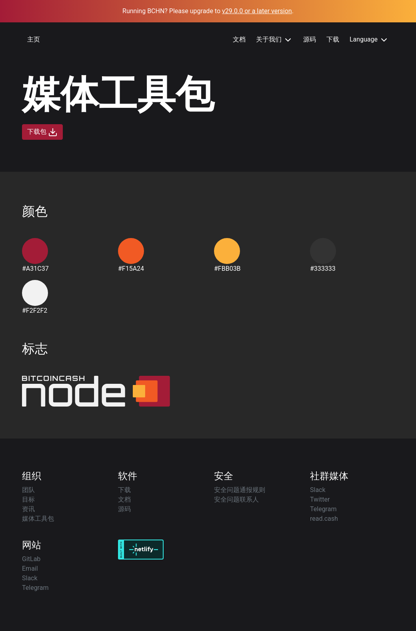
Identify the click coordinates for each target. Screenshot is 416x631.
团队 (28, 490)
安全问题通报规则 (239, 490)
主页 (33, 39)
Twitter (320, 499)
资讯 (28, 509)
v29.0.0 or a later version (257, 11)
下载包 (42, 132)
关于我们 (274, 40)
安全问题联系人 (236, 499)
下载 (332, 39)
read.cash (324, 518)
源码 (309, 39)
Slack (318, 490)
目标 (28, 499)
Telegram (323, 509)
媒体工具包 (38, 518)
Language (369, 40)
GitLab (31, 559)
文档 (239, 39)
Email (30, 568)
